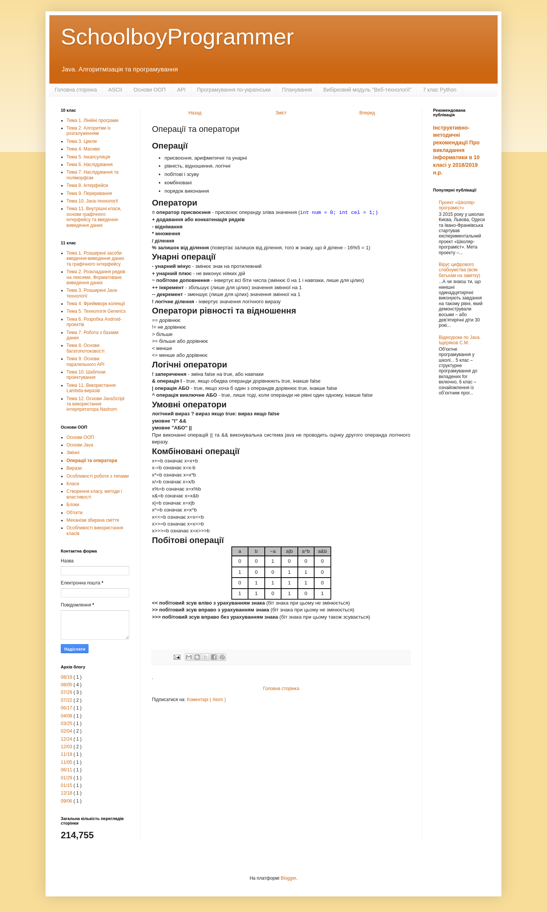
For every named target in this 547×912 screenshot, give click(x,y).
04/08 (67, 716)
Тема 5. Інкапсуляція (88, 157)
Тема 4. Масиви (83, 149)
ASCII (115, 90)
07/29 (67, 692)
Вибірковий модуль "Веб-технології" (367, 90)
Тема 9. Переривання (89, 193)
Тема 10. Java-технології (92, 201)
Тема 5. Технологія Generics (96, 311)
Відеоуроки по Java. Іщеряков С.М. (460, 340)
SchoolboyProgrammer (177, 36)
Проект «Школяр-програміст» (457, 205)
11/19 (67, 754)
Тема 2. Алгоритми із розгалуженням (88, 130)
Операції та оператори (91, 460)
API (181, 90)
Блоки (72, 504)
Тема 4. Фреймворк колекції (95, 303)
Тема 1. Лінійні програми (92, 120)
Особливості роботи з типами (97, 476)
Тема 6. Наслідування (89, 164)
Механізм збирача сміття (92, 520)
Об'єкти (74, 512)
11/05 (67, 762)
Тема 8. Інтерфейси (87, 185)
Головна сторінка (76, 90)
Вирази (74, 468)
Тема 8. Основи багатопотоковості (85, 348)
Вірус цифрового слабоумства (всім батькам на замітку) (459, 270)
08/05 (67, 684)
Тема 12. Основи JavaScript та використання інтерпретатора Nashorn (95, 404)
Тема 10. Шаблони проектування (86, 374)
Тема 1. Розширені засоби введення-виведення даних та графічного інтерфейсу (95, 258)
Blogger (288, 878)
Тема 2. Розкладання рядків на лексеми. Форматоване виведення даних (95, 277)
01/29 (67, 778)
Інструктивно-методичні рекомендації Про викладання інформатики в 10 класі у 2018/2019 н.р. (456, 150)
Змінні (72, 452)
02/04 (67, 731)
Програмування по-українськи (234, 90)
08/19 (67, 677)
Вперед (367, 113)
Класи (72, 483)
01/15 (67, 785)
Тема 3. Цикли (81, 141)
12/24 (67, 739)
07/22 (67, 700)
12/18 (67, 793)
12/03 (67, 746)
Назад (194, 113)
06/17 (67, 708)
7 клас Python (439, 90)
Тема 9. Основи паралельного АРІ (85, 361)
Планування (297, 90)
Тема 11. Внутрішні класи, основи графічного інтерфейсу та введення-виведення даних (93, 217)
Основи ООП (150, 90)
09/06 (67, 801)
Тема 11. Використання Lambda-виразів (91, 388)
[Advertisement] (459, 524)
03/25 (67, 723)
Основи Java (79, 445)
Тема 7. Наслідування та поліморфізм (92, 174)
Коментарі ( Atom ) (206, 699)
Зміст (281, 113)
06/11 (67, 770)
